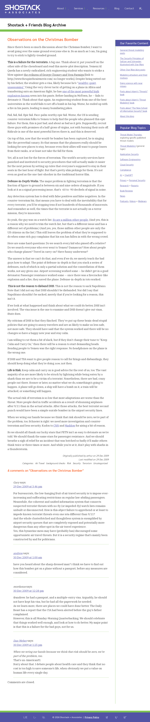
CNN (56, 425)
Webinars (142, 201)
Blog (116, 8)
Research (124, 185)
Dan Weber (20, 640)
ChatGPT (129, 175)
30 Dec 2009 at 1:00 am (27, 557)
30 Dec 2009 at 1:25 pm (27, 645)
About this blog (127, 116)
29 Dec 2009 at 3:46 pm (27, 486)
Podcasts (124, 201)
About (60, 8)
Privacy (123, 180)
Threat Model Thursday (131, 134)
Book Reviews (126, 190)
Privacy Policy (92, 717)
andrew (18, 553)
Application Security (129, 154)
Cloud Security (127, 164)
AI (121, 175)
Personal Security (137, 180)
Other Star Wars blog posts (132, 69)
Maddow (70, 425)
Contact (129, 8)
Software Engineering (130, 159)
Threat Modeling (128, 145)
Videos (132, 201)
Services (78, 8)
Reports (134, 185)
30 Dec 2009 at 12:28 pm (28, 590)
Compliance (125, 169)
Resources (98, 8)
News (122, 195)
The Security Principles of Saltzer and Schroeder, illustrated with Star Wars (132, 61)
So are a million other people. (71, 219)
